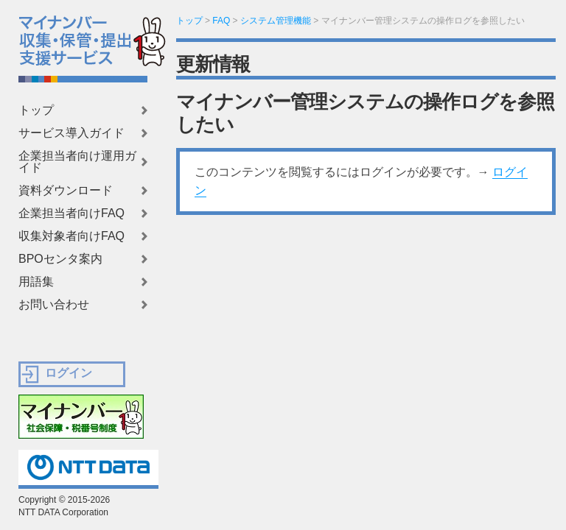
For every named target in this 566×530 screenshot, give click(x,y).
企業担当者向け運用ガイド (77, 162)
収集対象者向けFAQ (71, 236)
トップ (36, 110)
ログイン (68, 373)
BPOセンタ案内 (60, 259)
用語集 (36, 282)
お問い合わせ (53, 305)
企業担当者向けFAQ (71, 213)
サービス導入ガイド (71, 133)
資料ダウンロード (65, 191)
